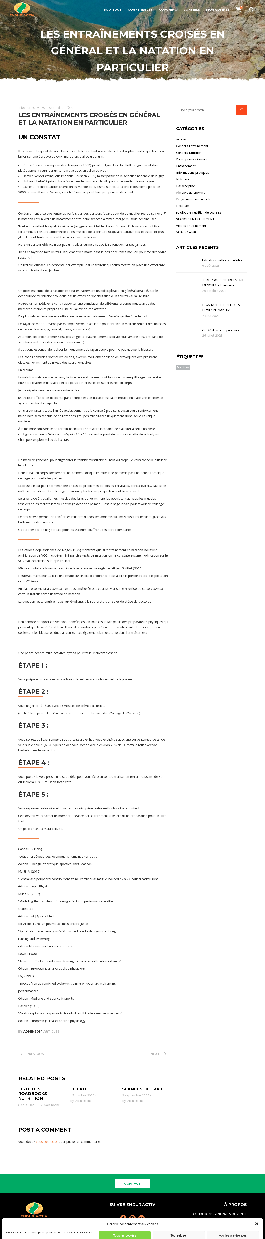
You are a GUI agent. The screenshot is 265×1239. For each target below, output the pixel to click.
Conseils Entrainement (192, 146)
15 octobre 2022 (82, 1095)
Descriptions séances (191, 159)
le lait (78, 1089)
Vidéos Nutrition (187, 232)
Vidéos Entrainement (191, 225)
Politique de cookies (232, 1232)
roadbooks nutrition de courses (198, 212)
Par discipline (185, 186)
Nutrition (182, 179)
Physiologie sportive (191, 192)
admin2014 (33, 1031)
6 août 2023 (27, 1105)
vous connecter (47, 1141)
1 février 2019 (28, 107)
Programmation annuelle (193, 199)
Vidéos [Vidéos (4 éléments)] (183, 367)
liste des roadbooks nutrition (32, 1094)
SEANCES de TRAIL (143, 1089)
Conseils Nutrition (188, 152)
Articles (51, 1031)
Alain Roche (52, 1105)
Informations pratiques (192, 172)
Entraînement (186, 166)
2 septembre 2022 (135, 1095)
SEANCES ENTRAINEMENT (195, 219)
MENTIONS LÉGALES (232, 1223)
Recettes (183, 206)
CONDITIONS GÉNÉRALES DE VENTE (220, 1214)
